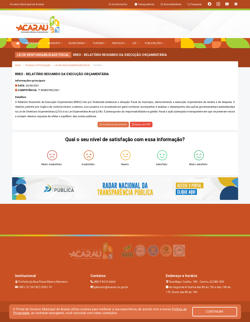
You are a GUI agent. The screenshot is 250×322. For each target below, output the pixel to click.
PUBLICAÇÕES (154, 43)
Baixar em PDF (141, 124)
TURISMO (99, 43)
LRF (135, 43)
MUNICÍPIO (55, 43)
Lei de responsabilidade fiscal (72, 65)
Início (18, 65)
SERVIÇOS (119, 43)
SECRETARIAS (77, 43)
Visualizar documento (113, 124)
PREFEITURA (33, 43)
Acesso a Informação (38, 65)
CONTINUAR (214, 311)
